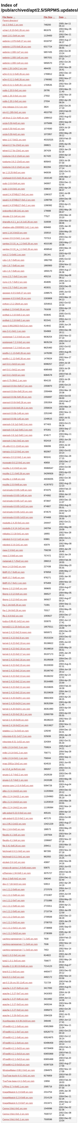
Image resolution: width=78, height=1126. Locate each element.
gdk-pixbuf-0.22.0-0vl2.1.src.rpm (18, 818)
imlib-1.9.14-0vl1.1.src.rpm (15, 758)
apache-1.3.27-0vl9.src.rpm (15, 988)
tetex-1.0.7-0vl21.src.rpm (14, 140)
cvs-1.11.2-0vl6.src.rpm (13, 906)
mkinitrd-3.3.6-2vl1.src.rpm (15, 545)
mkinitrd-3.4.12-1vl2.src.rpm (16, 539)
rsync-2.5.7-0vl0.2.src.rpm (15, 282)
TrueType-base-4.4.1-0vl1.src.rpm (18, 1081)
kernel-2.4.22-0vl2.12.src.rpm (16, 681)
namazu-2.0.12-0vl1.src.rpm (16, 452)
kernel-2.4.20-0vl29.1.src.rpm (16, 698)
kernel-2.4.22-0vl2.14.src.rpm (16, 671)
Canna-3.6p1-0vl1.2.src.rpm (16, 1114)
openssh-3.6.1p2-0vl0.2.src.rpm (17, 430)
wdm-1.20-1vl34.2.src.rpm (15, 68)
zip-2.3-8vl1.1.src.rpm (13, 25)
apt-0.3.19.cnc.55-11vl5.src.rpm (17, 983)
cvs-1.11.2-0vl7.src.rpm (13, 900)
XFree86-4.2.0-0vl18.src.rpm (16, 1065)
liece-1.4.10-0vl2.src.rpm (14, 566)
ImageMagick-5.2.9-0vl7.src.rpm (18, 1103)
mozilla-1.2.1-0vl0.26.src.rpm (16, 473)
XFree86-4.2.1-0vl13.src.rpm (16, 1059)
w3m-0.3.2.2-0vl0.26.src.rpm (16, 74)
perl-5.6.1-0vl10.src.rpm (14, 375)
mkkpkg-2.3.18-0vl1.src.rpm (16, 534)
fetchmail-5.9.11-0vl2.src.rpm (16, 851)
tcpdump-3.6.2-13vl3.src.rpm (16, 162)
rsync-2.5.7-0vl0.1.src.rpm (15, 287)
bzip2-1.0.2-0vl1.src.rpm (14, 955)
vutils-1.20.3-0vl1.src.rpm (14, 96)
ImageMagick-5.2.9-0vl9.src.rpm (18, 1092)
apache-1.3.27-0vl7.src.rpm (15, 993)
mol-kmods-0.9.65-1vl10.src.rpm (18, 517)
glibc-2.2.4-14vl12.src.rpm (15, 807)
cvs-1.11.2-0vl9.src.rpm (13, 889)
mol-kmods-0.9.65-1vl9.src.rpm (17, 490)
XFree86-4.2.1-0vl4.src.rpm (15, 1043)
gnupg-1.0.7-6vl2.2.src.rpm (15, 775)
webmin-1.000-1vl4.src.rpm (15, 63)
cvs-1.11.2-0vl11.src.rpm (14, 928)
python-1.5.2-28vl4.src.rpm (15, 304)
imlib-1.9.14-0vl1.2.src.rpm (15, 753)
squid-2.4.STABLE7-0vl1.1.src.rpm (19, 205)
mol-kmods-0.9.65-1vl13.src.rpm (18, 506)
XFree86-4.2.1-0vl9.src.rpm (15, 1026)
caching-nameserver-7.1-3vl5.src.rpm (20, 939)
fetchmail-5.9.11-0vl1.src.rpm (16, 857)
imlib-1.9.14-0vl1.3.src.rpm (15, 747)
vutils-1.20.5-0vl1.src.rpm (14, 90)
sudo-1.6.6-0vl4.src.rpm (14, 183)
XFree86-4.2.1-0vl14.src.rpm (16, 1054)
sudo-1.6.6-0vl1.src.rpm (14, 189)
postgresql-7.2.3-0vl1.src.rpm (16, 342)
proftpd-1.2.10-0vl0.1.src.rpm (16, 320)
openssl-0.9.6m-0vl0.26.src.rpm (17, 391)
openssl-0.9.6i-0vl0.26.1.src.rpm (18, 408)
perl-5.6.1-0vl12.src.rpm (14, 370)
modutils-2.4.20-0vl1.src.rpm (16, 523)
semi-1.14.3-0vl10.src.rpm (15, 233)
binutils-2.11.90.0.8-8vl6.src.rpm (18, 966)
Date (61, 17)
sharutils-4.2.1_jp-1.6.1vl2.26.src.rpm (20, 222)
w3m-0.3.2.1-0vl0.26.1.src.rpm (17, 85)
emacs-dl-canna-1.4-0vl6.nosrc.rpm (19, 868)
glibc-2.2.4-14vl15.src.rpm (15, 791)
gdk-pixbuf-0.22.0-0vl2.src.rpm (17, 813)
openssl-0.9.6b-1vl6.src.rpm (16, 413)
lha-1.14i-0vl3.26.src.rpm (14, 610)
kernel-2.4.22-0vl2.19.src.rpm (16, 643)
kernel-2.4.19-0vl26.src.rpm (15, 720)
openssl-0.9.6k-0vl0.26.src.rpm (17, 397)
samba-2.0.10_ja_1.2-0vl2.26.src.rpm (20, 249)
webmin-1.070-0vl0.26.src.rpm (17, 47)
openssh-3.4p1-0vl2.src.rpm (16, 441)
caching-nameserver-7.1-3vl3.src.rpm (20, 950)
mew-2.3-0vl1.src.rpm (13, 550)
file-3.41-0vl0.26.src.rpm (14, 846)
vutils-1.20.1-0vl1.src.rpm (14, 101)
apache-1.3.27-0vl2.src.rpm (15, 1010)
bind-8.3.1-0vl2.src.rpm (13, 977)
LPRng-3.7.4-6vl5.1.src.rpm (15, 1086)
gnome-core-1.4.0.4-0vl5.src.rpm (18, 785)
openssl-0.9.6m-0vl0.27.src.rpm (17, 386)
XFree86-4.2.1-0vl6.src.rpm (15, 1037)
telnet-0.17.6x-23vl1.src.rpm (16, 151)
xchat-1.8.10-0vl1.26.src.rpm (16, 30)
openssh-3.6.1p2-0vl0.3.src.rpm (17, 424)
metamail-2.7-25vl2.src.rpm (15, 561)
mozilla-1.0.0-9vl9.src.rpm (15, 484)
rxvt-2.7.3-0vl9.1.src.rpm (14, 255)
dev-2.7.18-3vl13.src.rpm (14, 884)
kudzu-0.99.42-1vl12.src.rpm (16, 621)
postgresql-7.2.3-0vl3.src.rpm (16, 337)
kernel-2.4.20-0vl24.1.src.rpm (16, 709)
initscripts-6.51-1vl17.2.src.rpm (17, 736)
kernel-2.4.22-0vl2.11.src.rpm (16, 687)
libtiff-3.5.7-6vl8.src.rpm (13, 572)
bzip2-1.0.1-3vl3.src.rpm (14, 961)
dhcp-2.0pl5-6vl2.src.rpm (14, 878)
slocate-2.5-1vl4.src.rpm (14, 216)
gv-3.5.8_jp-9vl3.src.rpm (14, 769)
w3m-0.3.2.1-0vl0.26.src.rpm (16, 79)
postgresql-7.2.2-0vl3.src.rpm (16, 348)
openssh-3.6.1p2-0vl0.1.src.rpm (17, 435)
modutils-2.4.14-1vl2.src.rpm (16, 528)
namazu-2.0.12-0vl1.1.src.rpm (17, 457)
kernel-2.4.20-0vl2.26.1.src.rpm (17, 714)
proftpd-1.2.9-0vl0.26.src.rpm (16, 309)
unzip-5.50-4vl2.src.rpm (14, 129)
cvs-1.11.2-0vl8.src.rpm (13, 895)
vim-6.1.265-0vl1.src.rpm (14, 112)
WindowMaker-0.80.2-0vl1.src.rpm (19, 1070)
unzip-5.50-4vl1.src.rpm (14, 134)
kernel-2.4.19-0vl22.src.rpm (15, 725)
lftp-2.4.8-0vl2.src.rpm (13, 616)
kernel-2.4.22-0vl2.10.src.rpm (16, 692)
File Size (48, 17)
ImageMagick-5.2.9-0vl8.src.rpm (18, 1097)
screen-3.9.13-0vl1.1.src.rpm (16, 238)
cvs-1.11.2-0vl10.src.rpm (14, 933)
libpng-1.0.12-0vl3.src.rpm (15, 599)
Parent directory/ (10, 20)
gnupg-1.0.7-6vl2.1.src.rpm (15, 780)
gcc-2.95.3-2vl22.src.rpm (14, 824)
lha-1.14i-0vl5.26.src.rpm (14, 605)
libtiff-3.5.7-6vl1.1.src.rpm (14, 583)
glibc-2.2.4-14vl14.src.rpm (15, 802)
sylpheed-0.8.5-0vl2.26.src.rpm (17, 178)
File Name (8, 17)
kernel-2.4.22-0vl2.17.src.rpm (16, 654)
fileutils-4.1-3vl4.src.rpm (14, 840)
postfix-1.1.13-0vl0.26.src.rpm (16, 353)
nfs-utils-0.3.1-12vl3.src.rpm (16, 446)
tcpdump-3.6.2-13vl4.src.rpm (16, 156)
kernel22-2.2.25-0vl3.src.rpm (16, 627)
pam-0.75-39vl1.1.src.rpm (15, 380)
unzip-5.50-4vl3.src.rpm (14, 123)
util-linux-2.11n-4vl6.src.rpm (16, 118)
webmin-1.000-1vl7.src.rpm (15, 52)
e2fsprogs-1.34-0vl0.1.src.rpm (17, 873)
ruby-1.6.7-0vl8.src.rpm (13, 265)
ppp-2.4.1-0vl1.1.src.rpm (14, 331)
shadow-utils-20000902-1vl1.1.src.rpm (20, 227)
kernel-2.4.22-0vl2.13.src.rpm (16, 676)
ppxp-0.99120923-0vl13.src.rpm (17, 326)
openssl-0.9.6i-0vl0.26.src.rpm (17, 402)
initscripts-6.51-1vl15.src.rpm (16, 742)
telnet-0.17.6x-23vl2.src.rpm (16, 145)
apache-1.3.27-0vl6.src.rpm (15, 999)
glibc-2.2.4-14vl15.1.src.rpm (16, 796)
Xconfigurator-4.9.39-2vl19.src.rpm (19, 1021)
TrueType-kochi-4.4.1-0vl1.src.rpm (19, 1076)
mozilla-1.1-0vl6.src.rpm (14, 479)
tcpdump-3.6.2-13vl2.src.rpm (16, 167)
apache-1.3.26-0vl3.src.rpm (15, 1015)
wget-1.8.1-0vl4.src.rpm (14, 36)
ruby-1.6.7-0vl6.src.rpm (13, 271)
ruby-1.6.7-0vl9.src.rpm (13, 260)
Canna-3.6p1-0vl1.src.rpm (15, 1108)
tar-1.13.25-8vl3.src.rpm (14, 172)
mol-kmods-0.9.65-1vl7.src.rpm (17, 501)
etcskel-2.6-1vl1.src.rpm (14, 862)
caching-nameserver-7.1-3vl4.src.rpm (20, 944)
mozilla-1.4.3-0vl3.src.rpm (15, 468)
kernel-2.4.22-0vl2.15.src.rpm (16, 665)
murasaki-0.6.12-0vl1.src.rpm (16, 463)
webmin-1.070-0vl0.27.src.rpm (17, 41)
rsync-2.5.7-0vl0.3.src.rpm (15, 276)
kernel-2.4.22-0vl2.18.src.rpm (16, 649)
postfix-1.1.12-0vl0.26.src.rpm (16, 358)
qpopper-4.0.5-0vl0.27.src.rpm (17, 293)
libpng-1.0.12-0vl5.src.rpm (15, 588)
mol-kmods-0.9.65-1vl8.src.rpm (17, 495)
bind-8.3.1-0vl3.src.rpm (13, 972)
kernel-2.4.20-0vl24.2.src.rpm (16, 703)
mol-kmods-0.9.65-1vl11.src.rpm (18, 512)
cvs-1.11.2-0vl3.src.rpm (13, 922)
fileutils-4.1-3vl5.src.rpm (14, 835)
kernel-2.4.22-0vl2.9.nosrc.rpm (17, 632)
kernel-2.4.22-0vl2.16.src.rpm (16, 660)
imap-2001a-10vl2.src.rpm (15, 764)
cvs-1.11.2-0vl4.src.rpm (13, 917)
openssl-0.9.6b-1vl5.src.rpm (16, 419)
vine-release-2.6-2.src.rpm (15, 107)
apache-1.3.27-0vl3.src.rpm (15, 1004)
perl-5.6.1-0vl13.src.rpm (14, 364)
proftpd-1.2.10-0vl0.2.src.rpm (16, 315)
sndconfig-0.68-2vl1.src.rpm (16, 211)
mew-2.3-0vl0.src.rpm (13, 556)
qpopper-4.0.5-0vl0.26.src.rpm (17, 298)
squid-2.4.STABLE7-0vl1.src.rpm (18, 194)
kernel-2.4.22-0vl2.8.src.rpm (16, 638)
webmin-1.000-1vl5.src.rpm (15, 57)
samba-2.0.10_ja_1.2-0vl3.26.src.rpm (20, 244)
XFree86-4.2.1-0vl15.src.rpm (16, 1048)
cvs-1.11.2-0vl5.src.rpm (13, 911)
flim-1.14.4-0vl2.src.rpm (14, 829)
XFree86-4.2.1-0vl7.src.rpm (15, 1032)
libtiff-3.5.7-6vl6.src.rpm (13, 577)
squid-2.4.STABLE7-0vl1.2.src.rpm (19, 200)
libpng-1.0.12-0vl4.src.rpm (15, 594)
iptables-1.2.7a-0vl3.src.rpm (16, 731)
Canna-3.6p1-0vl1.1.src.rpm (16, 1119)
